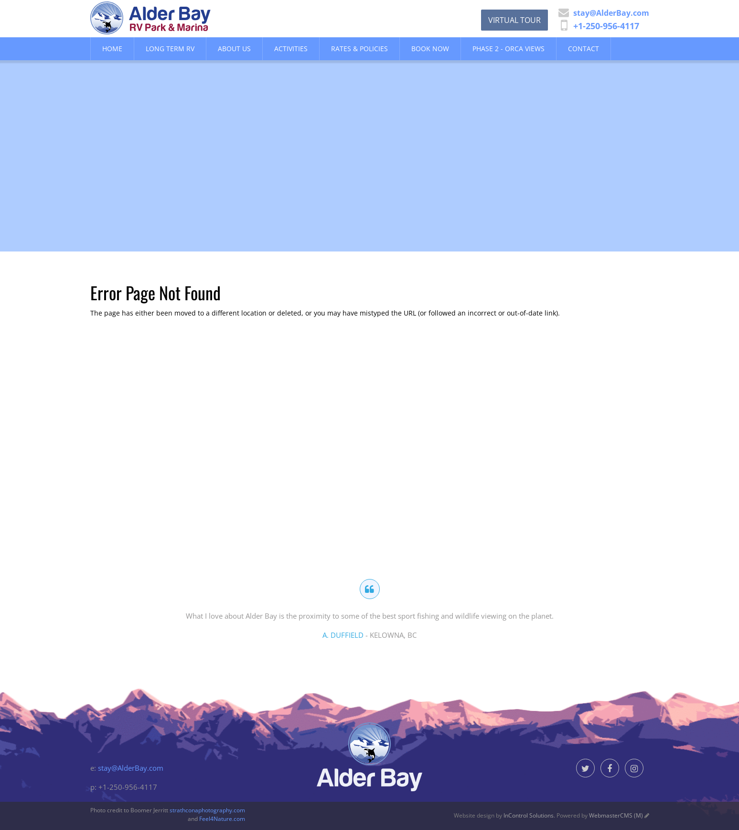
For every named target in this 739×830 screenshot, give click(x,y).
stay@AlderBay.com (130, 768)
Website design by (504, 815)
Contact (583, 48)
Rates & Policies (359, 48)
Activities (291, 48)
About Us (234, 48)
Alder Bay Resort (173, 17)
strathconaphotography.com (207, 810)
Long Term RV (170, 48)
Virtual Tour (514, 20)
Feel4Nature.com (222, 819)
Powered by (600, 815)
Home (112, 48)
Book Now (430, 48)
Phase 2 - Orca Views (508, 48)
